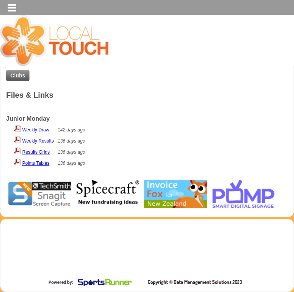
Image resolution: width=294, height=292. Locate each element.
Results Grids (36, 152)
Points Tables (35, 163)
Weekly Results (38, 141)
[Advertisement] (145, 255)
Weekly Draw (35, 130)
